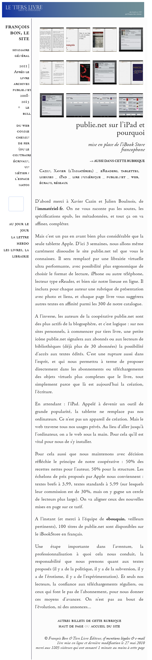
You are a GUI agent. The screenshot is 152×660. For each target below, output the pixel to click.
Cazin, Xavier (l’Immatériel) (66, 171)
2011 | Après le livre (21, 72)
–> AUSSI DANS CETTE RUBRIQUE (117, 161)
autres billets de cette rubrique (89, 620)
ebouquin (115, 519)
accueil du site (105, 626)
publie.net (116, 177)
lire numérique (86, 177)
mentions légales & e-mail (125, 638)
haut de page (71, 626)
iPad (63, 177)
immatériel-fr (50, 209)
